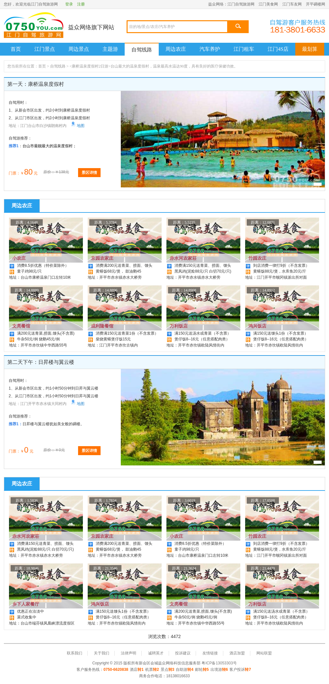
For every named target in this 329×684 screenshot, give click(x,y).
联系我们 (74, 653)
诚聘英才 (156, 653)
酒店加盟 (237, 653)
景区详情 (89, 172)
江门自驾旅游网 (240, 4)
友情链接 (210, 653)
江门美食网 (268, 4)
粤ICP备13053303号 (218, 663)
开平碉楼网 (315, 4)
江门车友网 (292, 4)
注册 (81, 4)
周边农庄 (175, 49)
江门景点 (44, 49)
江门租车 (244, 49)
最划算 (309, 49)
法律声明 (128, 653)
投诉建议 (183, 653)
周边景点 (78, 49)
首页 (16, 49)
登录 (69, 4)
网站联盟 (264, 653)
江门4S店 (278, 49)
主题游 (110, 49)
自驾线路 (141, 49)
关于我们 (101, 653)
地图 (77, 125)
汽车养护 (210, 49)
